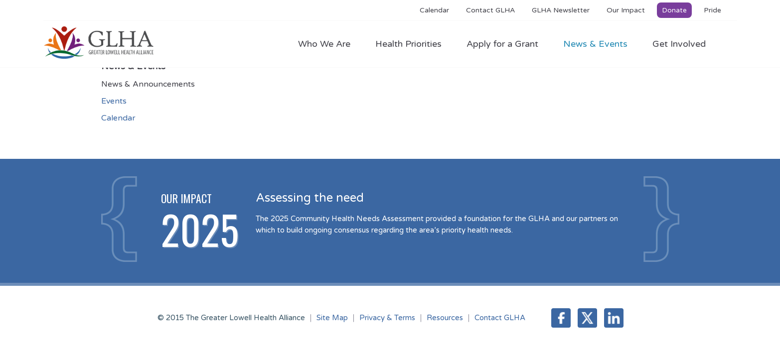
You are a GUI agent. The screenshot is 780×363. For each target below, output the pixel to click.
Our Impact (626, 10)
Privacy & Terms (387, 317)
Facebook (561, 318)
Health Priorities (413, 43)
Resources (445, 317)
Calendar (434, 10)
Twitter (587, 318)
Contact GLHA (490, 10)
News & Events (600, 43)
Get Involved (679, 43)
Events (114, 101)
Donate (674, 10)
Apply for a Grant (507, 43)
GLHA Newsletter (561, 10)
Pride (712, 10)
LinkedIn (614, 318)
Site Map (332, 317)
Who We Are (329, 43)
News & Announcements (148, 84)
